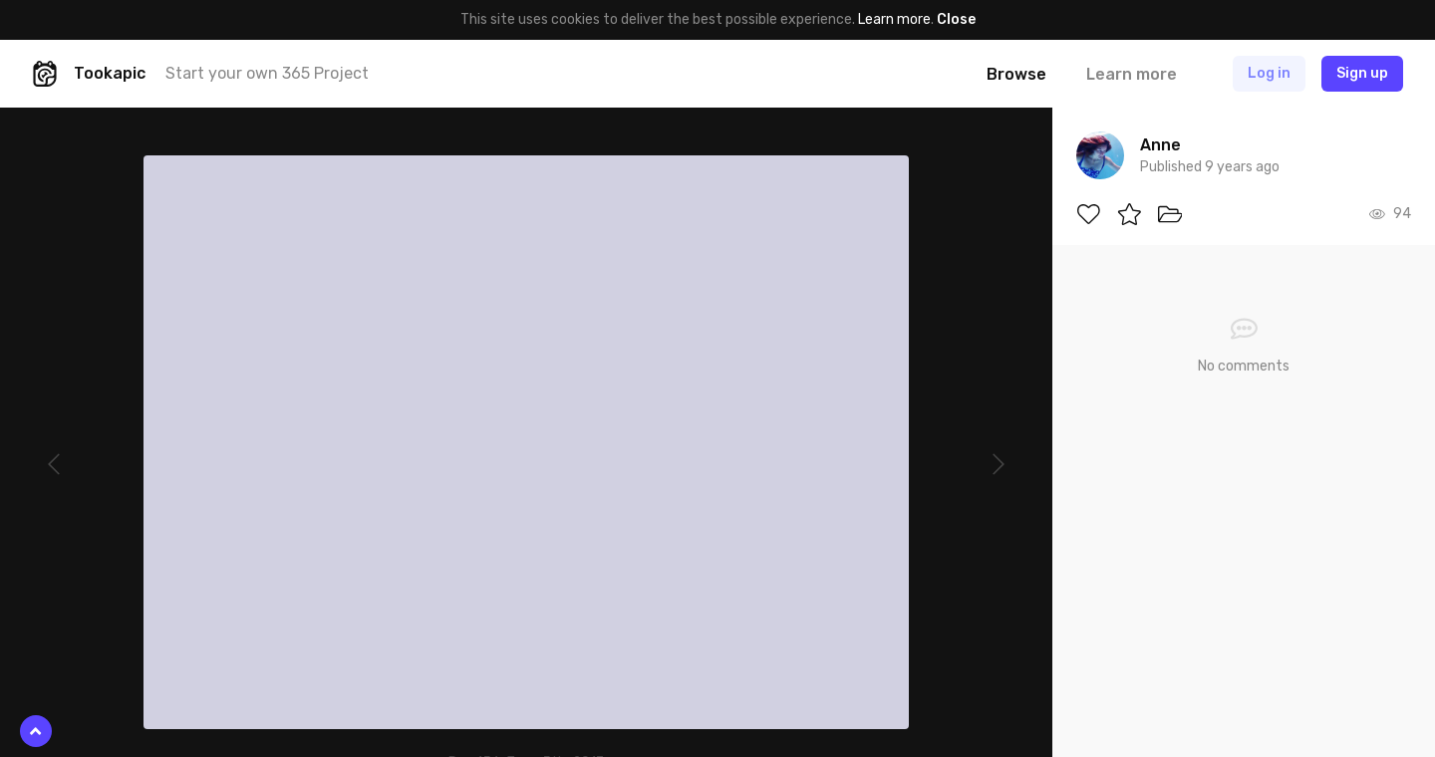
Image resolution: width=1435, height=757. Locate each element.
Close (956, 19)
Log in (1269, 73)
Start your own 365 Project (267, 73)
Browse (1016, 74)
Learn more (894, 19)
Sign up (1362, 73)
